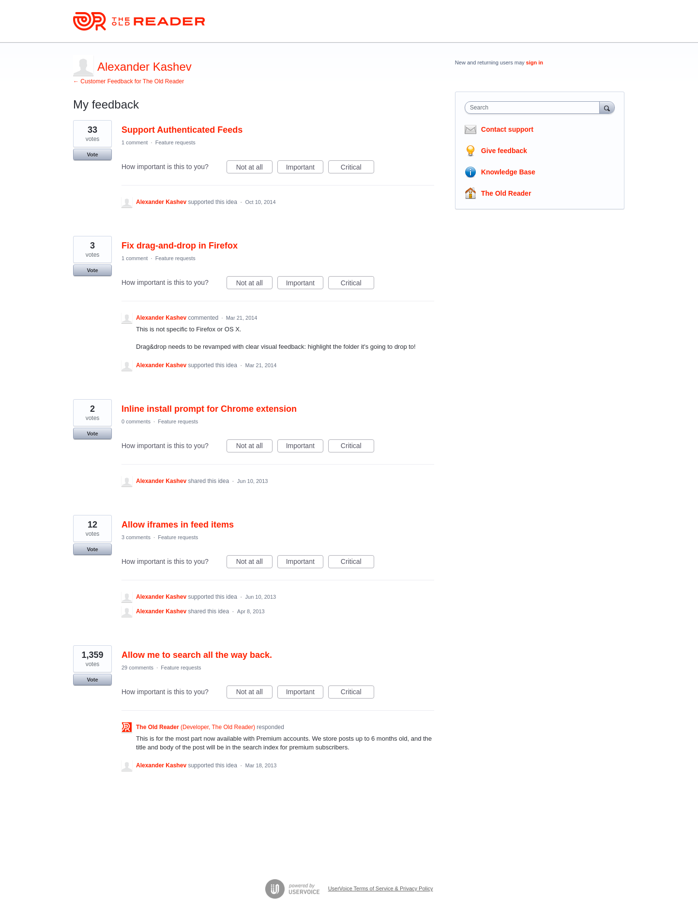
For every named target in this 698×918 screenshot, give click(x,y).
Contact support (507, 129)
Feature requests (175, 142)
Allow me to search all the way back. (196, 655)
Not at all (254, 168)
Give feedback (504, 151)
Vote (92, 154)
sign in (534, 62)
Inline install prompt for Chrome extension (209, 409)
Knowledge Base (508, 172)
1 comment (134, 142)
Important (304, 168)
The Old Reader (506, 193)
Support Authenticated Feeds (182, 130)
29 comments (137, 667)
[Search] (607, 107)
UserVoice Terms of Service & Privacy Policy (380, 888)
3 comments (136, 537)
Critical (357, 168)
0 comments (136, 421)
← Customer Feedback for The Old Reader (128, 81)
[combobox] (535, 107)
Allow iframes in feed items (177, 524)
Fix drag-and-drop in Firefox (179, 245)
